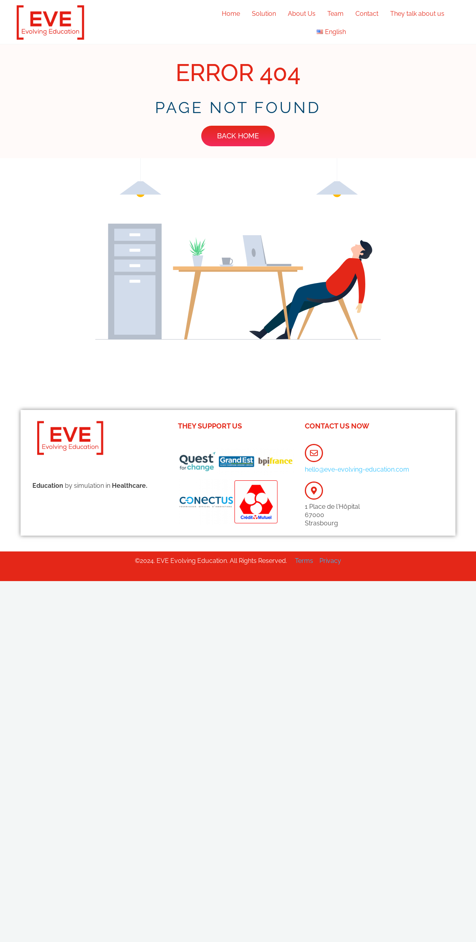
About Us (301, 13)
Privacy (330, 560)
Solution (264, 13)
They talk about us (417, 13)
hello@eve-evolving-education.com (357, 469)
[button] (333, 32)
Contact (366, 13)
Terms (305, 560)
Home (231, 13)
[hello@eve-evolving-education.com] (314, 453)
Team (335, 13)
